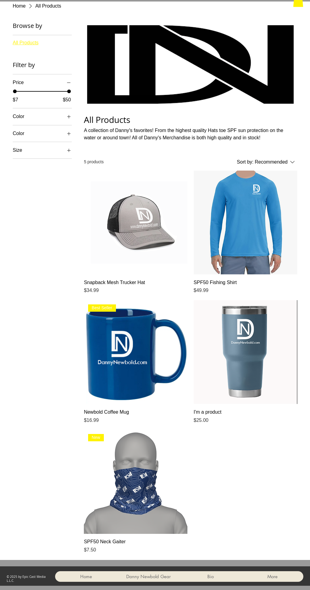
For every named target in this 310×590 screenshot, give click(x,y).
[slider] (14, 91)
